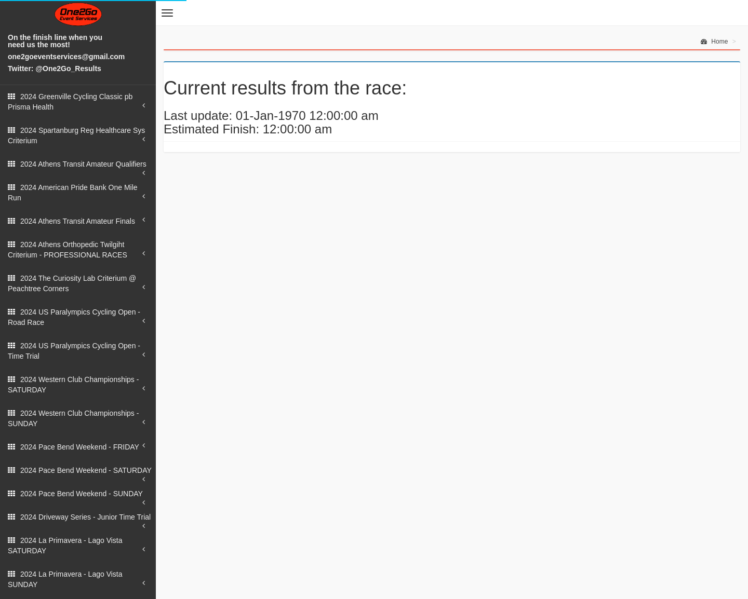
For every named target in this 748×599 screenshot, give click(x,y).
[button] (167, 13)
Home (714, 41)
